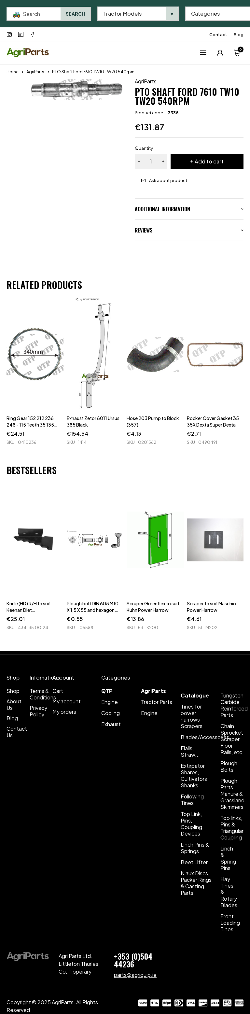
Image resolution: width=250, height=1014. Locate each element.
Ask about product (168, 180)
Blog (238, 34)
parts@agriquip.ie (135, 974)
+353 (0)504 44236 (133, 960)
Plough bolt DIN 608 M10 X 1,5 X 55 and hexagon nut (92, 609)
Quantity (144, 148)
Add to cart (209, 161)
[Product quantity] (151, 161)
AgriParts (35, 71)
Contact (218, 34)
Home (13, 71)
